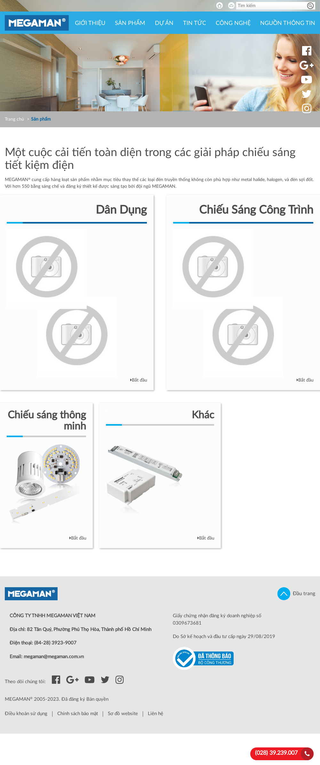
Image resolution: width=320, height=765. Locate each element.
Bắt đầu (138, 380)
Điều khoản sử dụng (26, 713)
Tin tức (194, 23)
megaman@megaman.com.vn (54, 656)
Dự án (164, 23)
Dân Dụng (121, 210)
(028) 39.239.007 (276, 753)
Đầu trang (296, 593)
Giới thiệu (90, 23)
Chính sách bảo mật (77, 713)
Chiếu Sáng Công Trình (256, 210)
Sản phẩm (130, 23)
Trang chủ (14, 119)
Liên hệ (155, 713)
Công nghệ (233, 23)
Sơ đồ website (123, 713)
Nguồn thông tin (287, 23)
